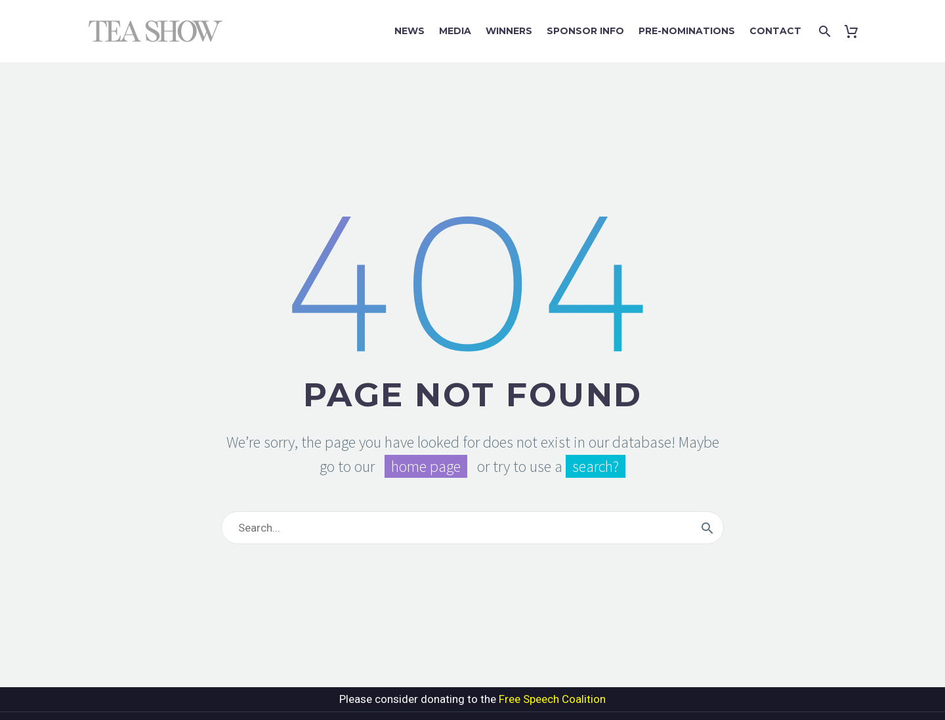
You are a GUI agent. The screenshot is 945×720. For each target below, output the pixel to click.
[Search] (823, 31)
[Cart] (854, 31)
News (409, 31)
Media (455, 31)
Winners (509, 31)
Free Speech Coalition (552, 699)
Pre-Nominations (687, 31)
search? (595, 466)
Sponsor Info (585, 31)
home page (426, 466)
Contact (775, 31)
